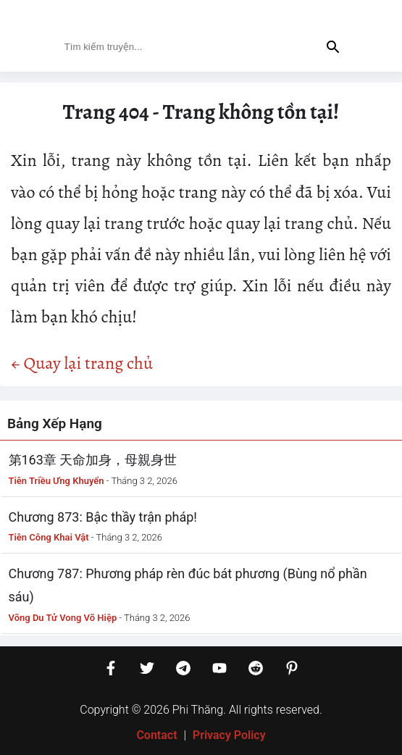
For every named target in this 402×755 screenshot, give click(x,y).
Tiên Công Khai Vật (49, 537)
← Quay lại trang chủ (82, 363)
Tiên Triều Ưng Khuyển (56, 480)
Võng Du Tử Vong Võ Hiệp (63, 617)
